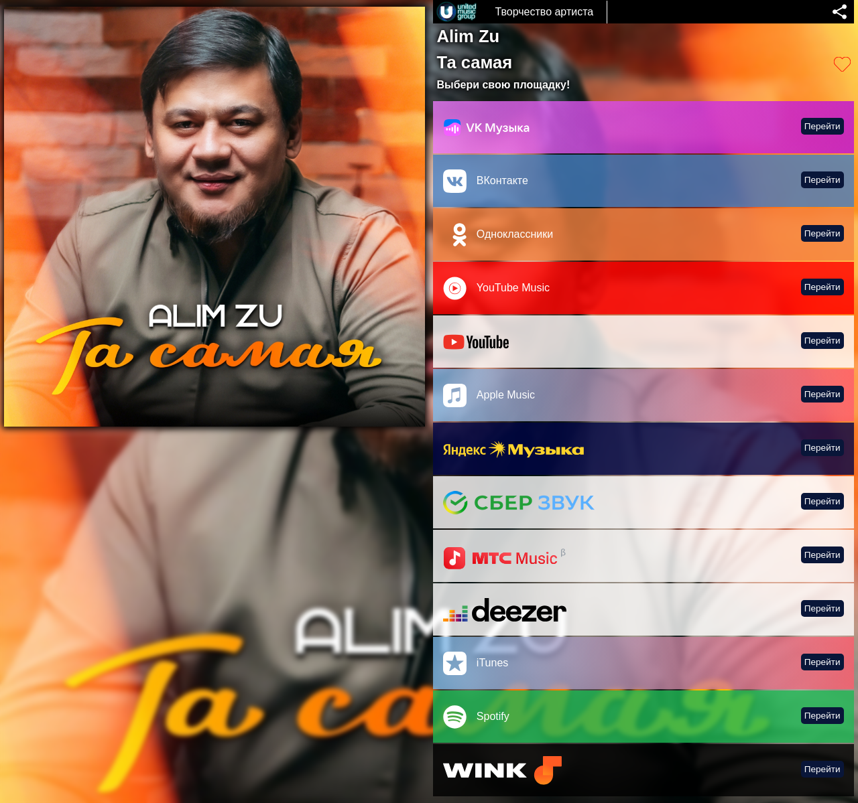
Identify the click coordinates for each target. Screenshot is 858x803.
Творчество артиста (544, 11)
